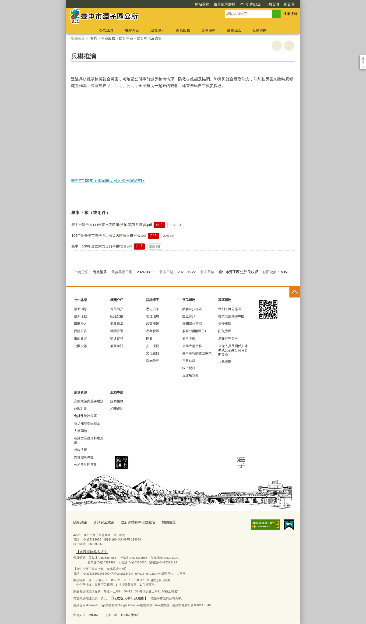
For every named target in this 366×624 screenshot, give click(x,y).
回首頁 (289, 4)
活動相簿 (116, 401)
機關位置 (116, 331)
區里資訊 (188, 316)
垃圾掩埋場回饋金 (87, 423)
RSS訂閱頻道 (250, 4)
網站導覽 (202, 4)
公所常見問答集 (85, 464)
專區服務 (208, 30)
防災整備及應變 (149, 38)
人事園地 (80, 431)
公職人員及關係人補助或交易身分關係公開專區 (233, 350)
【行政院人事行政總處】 (125, 596)
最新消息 (80, 309)
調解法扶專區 (192, 309)
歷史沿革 (152, 309)
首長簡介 (116, 309)
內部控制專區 (84, 457)
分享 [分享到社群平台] (363, 58)
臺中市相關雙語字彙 (197, 353)
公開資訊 (80, 346)
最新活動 (80, 316)
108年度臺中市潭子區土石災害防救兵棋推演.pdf (108, 235)
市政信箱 (188, 361)
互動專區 (260, 30)
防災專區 (126, 38)
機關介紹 (132, 30)
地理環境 (152, 316)
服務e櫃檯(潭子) (194, 331)
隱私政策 (79, 521)
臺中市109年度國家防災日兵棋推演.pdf (101, 246)
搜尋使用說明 (224, 4)
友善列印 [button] (277, 45)
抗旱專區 (224, 362)
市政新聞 (80, 338)
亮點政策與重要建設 (88, 401)
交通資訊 (116, 338)
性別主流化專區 (229, 309)
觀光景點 (152, 361)
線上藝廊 (188, 368)
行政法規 (80, 450)
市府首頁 (272, 4)
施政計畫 (80, 408)
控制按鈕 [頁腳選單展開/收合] (294, 292)
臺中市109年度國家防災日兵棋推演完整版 (108, 180)
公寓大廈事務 (192, 346)
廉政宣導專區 (228, 338)
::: (64, 2)
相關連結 (116, 408)
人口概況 (152, 346)
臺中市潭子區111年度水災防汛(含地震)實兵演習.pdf (111, 225)
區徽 (149, 338)
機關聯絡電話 (192, 324)
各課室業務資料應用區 (88, 440)
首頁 (93, 38)
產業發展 (152, 331)
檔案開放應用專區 (231, 316)
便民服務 (183, 30)
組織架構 (116, 316)
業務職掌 (116, 324)
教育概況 (152, 324)
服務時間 (116, 346)
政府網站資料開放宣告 (131, 521)
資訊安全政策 (101, 521)
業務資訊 (234, 30)
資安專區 (224, 324)
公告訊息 (106, 30)
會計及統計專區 (85, 416)
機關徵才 (80, 324)
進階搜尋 (290, 14)
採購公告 (80, 331)
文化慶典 (152, 353)
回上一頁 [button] (289, 45)
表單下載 (188, 338)
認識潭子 (158, 30)
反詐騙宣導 (190, 375)
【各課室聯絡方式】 (89, 550)
